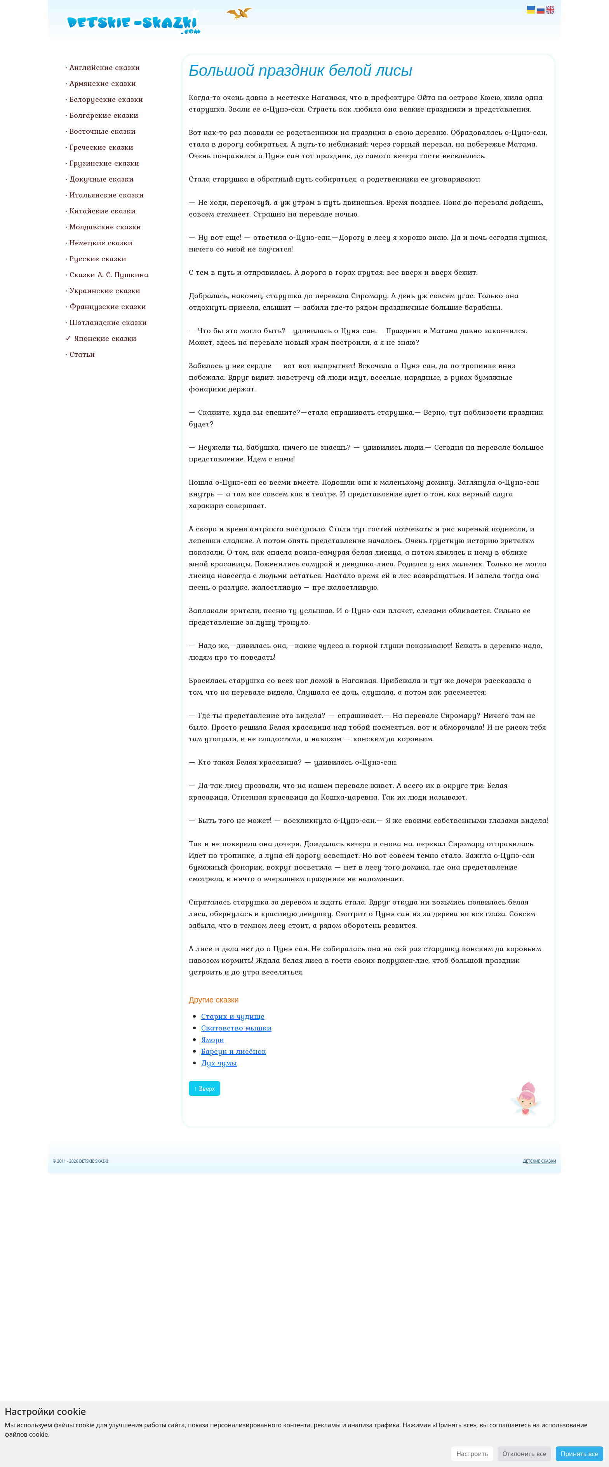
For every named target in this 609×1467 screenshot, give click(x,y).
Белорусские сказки (106, 99)
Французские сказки (108, 306)
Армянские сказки (103, 83)
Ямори (212, 1039)
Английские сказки (105, 67)
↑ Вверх (204, 1088)
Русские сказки (98, 258)
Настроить (472, 1454)
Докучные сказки (102, 179)
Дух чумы (219, 1063)
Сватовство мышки (236, 1028)
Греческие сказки (101, 147)
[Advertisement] (304, 1319)
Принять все (579, 1454)
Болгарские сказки (104, 115)
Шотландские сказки (108, 322)
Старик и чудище (232, 1016)
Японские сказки (105, 338)
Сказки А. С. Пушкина (109, 274)
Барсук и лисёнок (233, 1051)
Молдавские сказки (105, 226)
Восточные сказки (103, 131)
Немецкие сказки (101, 242)
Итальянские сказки (107, 195)
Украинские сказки (105, 290)
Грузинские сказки (104, 163)
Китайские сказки (103, 211)
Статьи (82, 354)
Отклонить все (524, 1454)
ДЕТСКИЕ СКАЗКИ (539, 1161)
